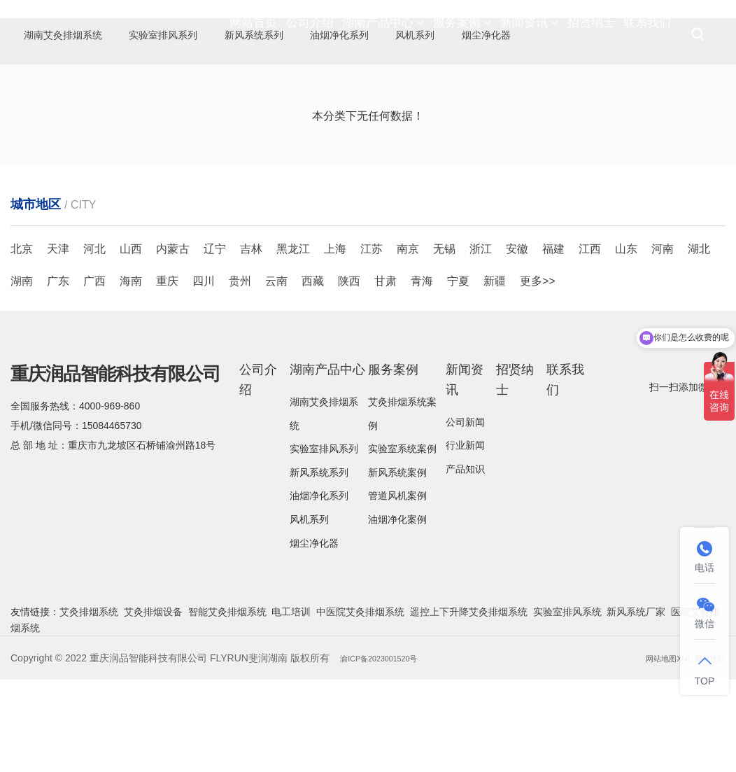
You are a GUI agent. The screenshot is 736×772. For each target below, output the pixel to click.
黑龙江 (293, 341)
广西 (94, 373)
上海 (335, 341)
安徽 (517, 341)
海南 (131, 373)
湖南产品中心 (383, 35)
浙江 (480, 341)
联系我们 (647, 34)
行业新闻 (465, 537)
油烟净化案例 (397, 611)
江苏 (371, 341)
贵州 (240, 373)
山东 (626, 341)
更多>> (537, 373)
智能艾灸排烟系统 (227, 704)
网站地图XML (654, 750)
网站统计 (706, 750)
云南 (276, 373)
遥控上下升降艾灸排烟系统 (469, 704)
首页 (574, 133)
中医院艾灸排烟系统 (360, 704)
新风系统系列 (319, 564)
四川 (203, 373)
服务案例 (462, 35)
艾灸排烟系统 (88, 704)
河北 (94, 341)
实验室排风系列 (324, 541)
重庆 (167, 373)
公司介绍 (310, 34)
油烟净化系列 (319, 588)
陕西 (349, 373)
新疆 (494, 373)
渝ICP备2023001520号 (390, 750)
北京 (21, 341)
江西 (590, 341)
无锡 (444, 341)
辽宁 (215, 341)
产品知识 (465, 561)
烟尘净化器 (66, 87)
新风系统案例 (397, 564)
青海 (422, 373)
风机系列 (309, 611)
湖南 (21, 373)
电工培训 (291, 704)
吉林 (251, 341)
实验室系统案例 (402, 541)
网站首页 (253, 34)
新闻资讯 (529, 35)
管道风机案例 (397, 588)
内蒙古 (173, 341)
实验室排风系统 (567, 704)
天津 (58, 341)
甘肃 (385, 373)
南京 (408, 341)
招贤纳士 (591, 34)
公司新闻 (465, 514)
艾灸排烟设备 (153, 704)
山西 (131, 341)
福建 (553, 341)
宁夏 (458, 373)
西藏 (313, 373)
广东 (58, 373)
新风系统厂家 (636, 704)
